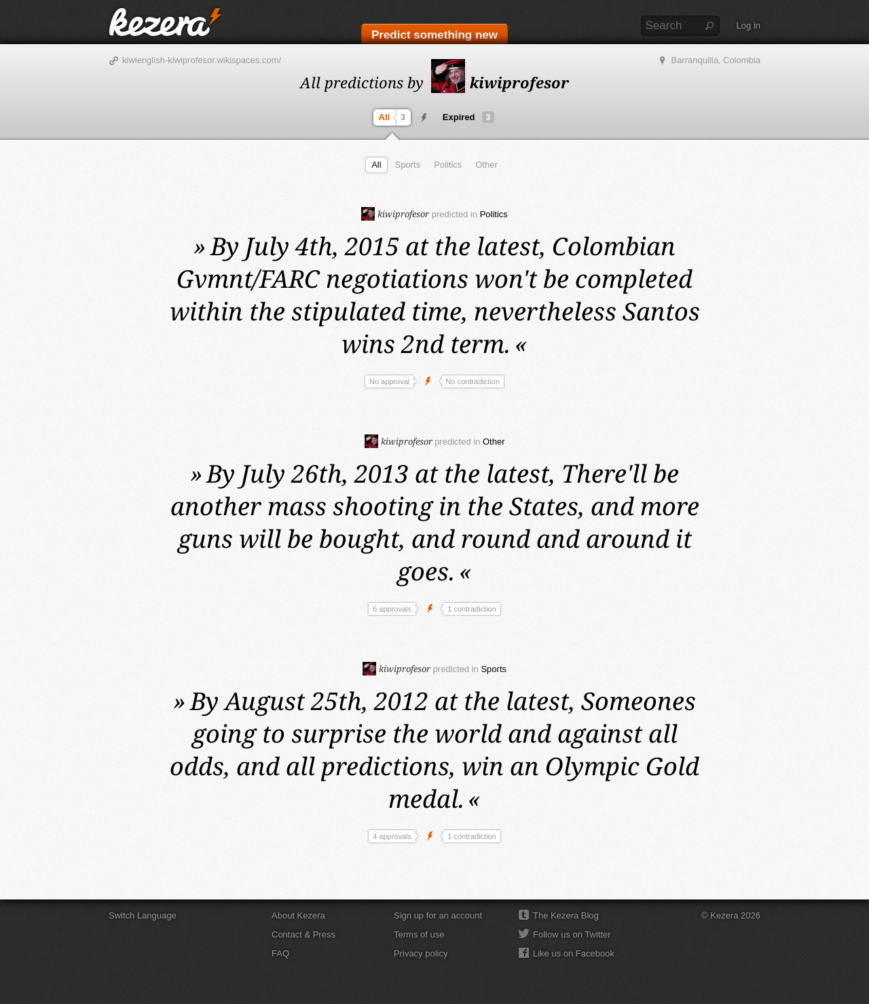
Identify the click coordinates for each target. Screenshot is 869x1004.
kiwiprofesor (500, 82)
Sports (408, 165)
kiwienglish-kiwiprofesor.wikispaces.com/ (201, 60)
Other (486, 165)
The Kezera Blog (566, 915)
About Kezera (298, 915)
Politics (448, 165)
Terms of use (419, 934)
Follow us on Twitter (572, 934)
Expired (468, 117)
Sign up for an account (438, 915)
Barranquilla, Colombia (715, 60)
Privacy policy (420, 953)
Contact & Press (303, 934)
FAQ (280, 953)
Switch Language (143, 915)
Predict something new (434, 35)
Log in (748, 25)
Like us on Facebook (573, 953)
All (394, 117)
